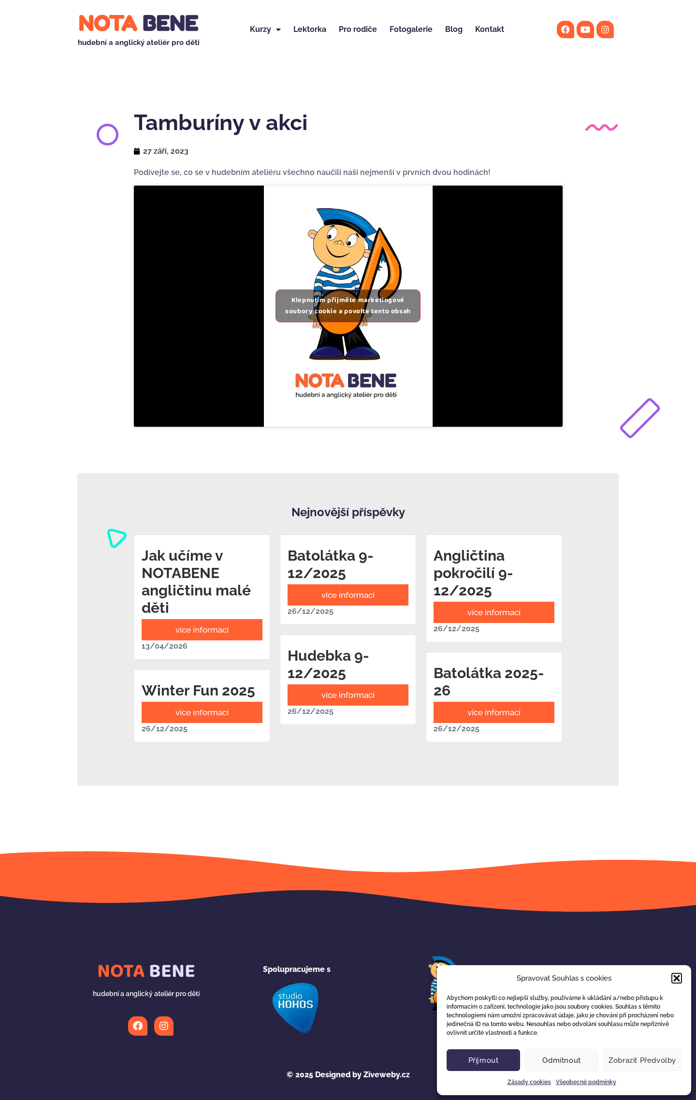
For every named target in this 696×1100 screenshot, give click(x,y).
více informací (202, 630)
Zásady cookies (529, 1082)
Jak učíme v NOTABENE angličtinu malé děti (196, 581)
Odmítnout (561, 1060)
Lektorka (309, 29)
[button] (677, 978)
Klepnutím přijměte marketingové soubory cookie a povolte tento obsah (348, 306)
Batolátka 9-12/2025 (331, 564)
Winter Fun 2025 (198, 690)
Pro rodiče (358, 29)
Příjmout (483, 1060)
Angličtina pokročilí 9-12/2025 (473, 573)
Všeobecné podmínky (586, 1082)
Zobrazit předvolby (642, 1060)
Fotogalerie (411, 29)
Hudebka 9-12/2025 (328, 664)
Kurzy (265, 29)
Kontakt (489, 29)
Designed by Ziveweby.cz (348, 1074)
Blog (454, 29)
